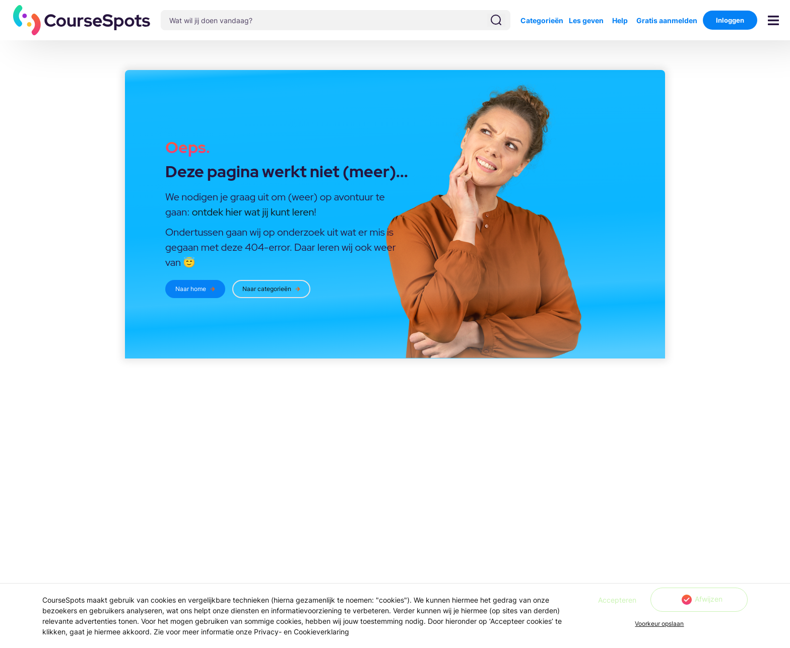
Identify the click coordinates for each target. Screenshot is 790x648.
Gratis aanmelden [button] (666, 20)
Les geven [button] (586, 20)
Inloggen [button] (730, 20)
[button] (82, 20)
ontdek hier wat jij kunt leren (253, 212)
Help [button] (620, 20)
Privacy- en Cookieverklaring (301, 631)
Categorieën (541, 20)
